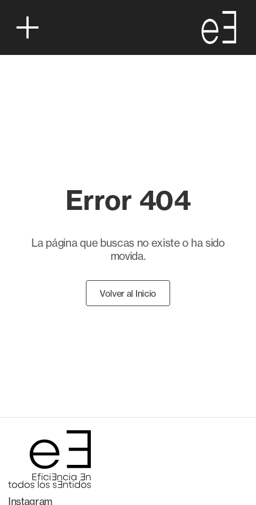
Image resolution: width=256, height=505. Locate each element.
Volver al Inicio (128, 293)
